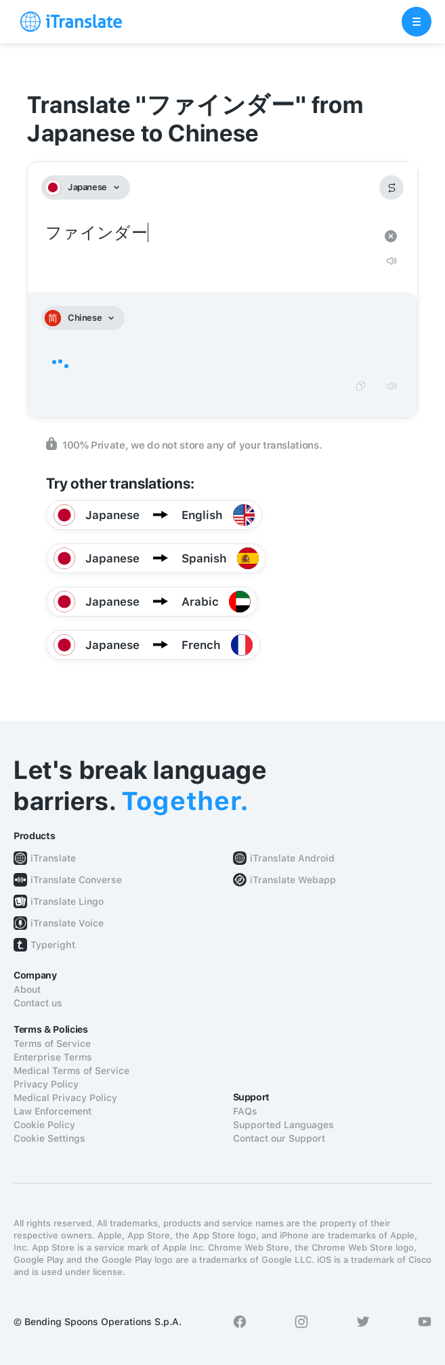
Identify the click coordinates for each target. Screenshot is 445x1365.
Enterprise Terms (53, 1057)
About (27, 989)
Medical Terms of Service (71, 1070)
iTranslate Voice (67, 923)
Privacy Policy (46, 1084)
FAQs (245, 1111)
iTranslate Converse (76, 879)
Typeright (52, 944)
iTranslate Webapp (293, 879)
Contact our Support (279, 1138)
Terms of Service (52, 1043)
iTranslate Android (292, 858)
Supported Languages (283, 1124)
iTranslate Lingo (67, 901)
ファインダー (209, 233)
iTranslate (53, 858)
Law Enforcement (52, 1111)
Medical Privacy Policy (65, 1097)
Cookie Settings (49, 1138)
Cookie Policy (44, 1124)
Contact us (38, 1003)
